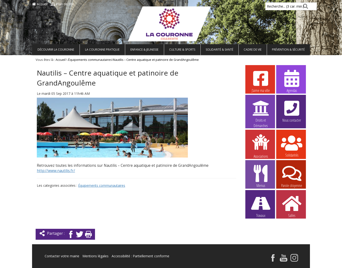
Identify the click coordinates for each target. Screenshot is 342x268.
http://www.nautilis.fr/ (56, 170)
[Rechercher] (305, 6)
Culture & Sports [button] (182, 50)
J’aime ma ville (260, 81)
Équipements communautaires (90, 60)
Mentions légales (95, 256)
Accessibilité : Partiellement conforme (140, 256)
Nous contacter (291, 111)
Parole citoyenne (291, 176)
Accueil (40, 4)
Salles (291, 206)
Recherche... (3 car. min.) (277, 6)
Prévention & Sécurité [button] (288, 50)
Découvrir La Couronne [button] (56, 50)
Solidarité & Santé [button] (219, 50)
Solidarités (291, 146)
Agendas (291, 81)
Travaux (260, 206)
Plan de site (62, 4)
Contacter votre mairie (62, 256)
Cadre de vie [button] (252, 50)
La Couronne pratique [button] (102, 50)
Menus (260, 176)
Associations (260, 146)
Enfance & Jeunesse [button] (144, 50)
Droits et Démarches (260, 111)
